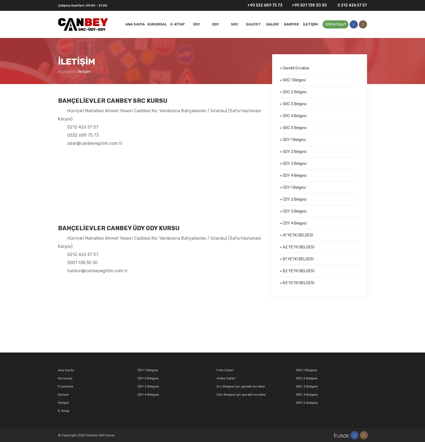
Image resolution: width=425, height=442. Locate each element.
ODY (215, 24)
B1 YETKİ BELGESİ (298, 259)
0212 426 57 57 (82, 127)
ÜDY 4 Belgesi (295, 223)
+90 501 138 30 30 (306, 5)
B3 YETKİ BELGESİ (298, 283)
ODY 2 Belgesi (295, 151)
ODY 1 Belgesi (294, 139)
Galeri (272, 24)
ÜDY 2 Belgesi (295, 199)
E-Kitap (177, 24)
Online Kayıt (335, 24)
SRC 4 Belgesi (295, 116)
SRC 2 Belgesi (295, 92)
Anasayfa (66, 71)
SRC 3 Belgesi (295, 104)
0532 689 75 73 (83, 135)
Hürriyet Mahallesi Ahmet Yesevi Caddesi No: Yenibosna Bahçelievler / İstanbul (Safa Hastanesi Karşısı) (159, 114)
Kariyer (291, 24)
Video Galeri (226, 378)
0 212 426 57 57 (349, 5)
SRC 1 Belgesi (294, 80)
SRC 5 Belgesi (295, 128)
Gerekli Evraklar (296, 68)
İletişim (310, 24)
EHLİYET (253, 24)
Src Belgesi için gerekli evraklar (241, 386)
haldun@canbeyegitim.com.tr (97, 270)
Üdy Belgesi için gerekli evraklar (241, 394)
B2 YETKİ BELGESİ (298, 271)
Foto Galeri (225, 370)
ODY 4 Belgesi (295, 175)
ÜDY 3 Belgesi (295, 211)
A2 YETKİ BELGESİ (298, 247)
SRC (234, 24)
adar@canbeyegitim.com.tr (95, 143)
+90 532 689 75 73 (261, 5)
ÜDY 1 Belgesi (294, 187)
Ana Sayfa (135, 24)
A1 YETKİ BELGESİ (298, 235)
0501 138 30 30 (82, 262)
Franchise (65, 386)
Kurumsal (157, 24)
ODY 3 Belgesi (295, 163)
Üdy (196, 24)
